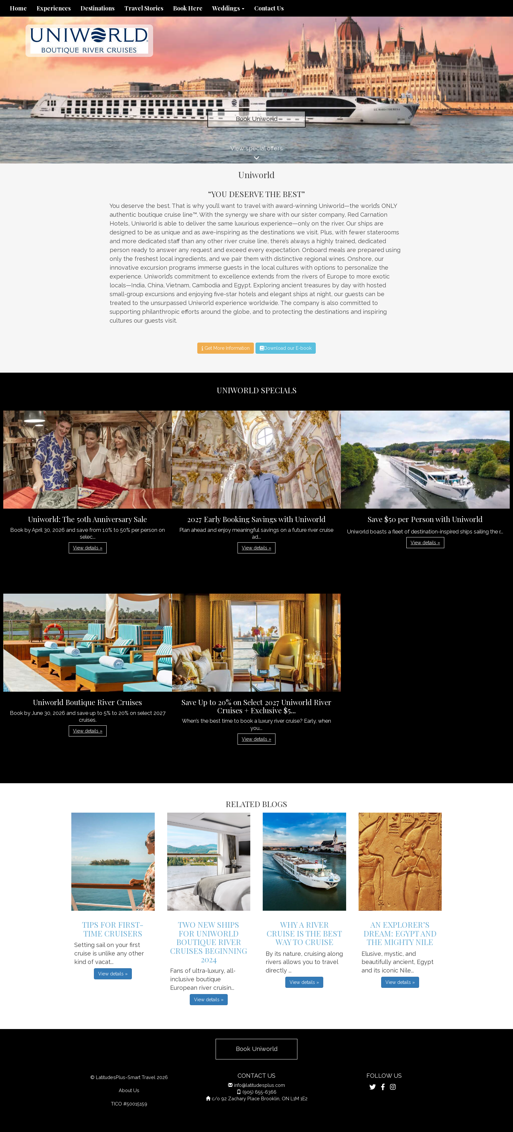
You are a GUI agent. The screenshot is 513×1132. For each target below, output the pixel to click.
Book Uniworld (256, 118)
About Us (129, 1090)
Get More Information (226, 348)
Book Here (188, 8)
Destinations (97, 8)
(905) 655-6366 (259, 1092)
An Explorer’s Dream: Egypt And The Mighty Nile (399, 933)
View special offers (256, 154)
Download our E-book (285, 348)
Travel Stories (143, 8)
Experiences (54, 8)
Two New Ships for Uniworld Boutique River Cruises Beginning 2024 (208, 941)
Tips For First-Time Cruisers (113, 928)
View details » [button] (87, 547)
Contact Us (269, 8)
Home (18, 8)
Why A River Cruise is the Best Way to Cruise (304, 933)
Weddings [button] (228, 8)
